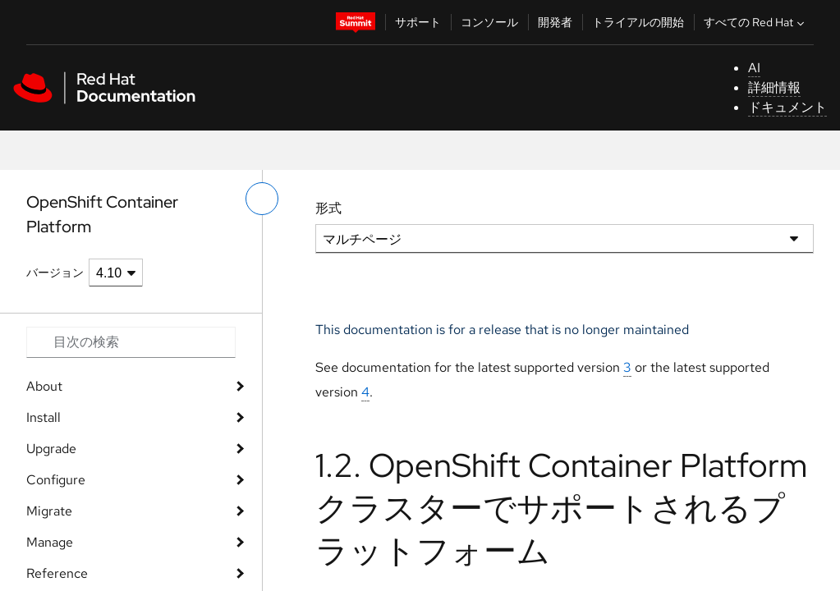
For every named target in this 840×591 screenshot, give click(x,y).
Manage (49, 542)
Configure (55, 479)
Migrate (49, 511)
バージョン (55, 272)
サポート (418, 22)
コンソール (489, 22)
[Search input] (131, 342)
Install (43, 417)
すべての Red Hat (756, 22)
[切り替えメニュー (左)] (262, 198)
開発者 (555, 22)
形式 (328, 208)
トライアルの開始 (638, 22)
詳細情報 (774, 87)
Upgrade (51, 448)
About (44, 386)
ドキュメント (787, 107)
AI (754, 67)
